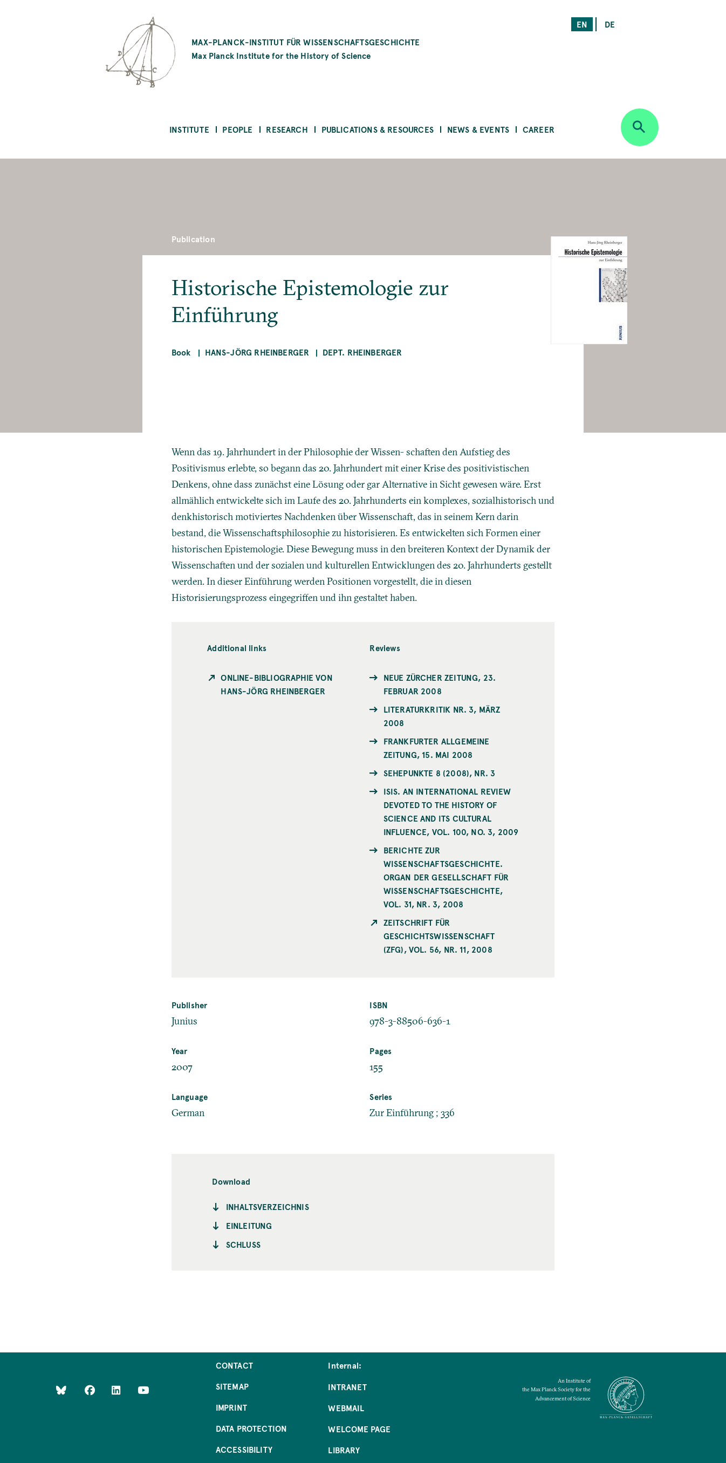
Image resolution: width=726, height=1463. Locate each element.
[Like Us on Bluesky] (61, 1390)
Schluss (243, 1244)
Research (286, 129)
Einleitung (249, 1225)
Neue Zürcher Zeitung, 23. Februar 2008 (439, 684)
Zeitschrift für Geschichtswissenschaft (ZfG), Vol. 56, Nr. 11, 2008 (439, 936)
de (610, 24)
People (237, 129)
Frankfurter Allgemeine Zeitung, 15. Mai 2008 (436, 747)
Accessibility (244, 1449)
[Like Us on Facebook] (91, 1390)
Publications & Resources (377, 129)
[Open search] (640, 127)
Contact (234, 1365)
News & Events (478, 129)
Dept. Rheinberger (362, 352)
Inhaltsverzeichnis (267, 1206)
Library (343, 1449)
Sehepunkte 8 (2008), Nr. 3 (439, 772)
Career (538, 129)
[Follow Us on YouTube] (143, 1390)
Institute (189, 129)
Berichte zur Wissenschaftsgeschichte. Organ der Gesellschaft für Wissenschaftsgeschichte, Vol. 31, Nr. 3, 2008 (446, 877)
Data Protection (251, 1428)
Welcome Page (359, 1428)
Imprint (231, 1407)
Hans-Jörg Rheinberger (257, 352)
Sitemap (232, 1386)
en (582, 24)
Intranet (347, 1386)
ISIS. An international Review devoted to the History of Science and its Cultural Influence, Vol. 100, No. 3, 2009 (451, 811)
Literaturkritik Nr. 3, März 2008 (442, 715)
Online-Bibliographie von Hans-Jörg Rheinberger (276, 684)
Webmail (346, 1407)
